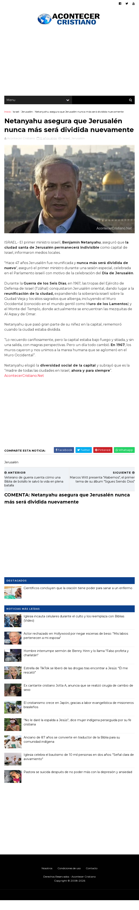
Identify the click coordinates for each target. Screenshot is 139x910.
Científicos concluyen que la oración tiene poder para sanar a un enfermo (78, 598)
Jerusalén (27, 112)
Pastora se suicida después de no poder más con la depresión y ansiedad (78, 782)
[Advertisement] (69, 62)
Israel (16, 112)
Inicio (7, 112)
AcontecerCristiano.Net (24, 385)
